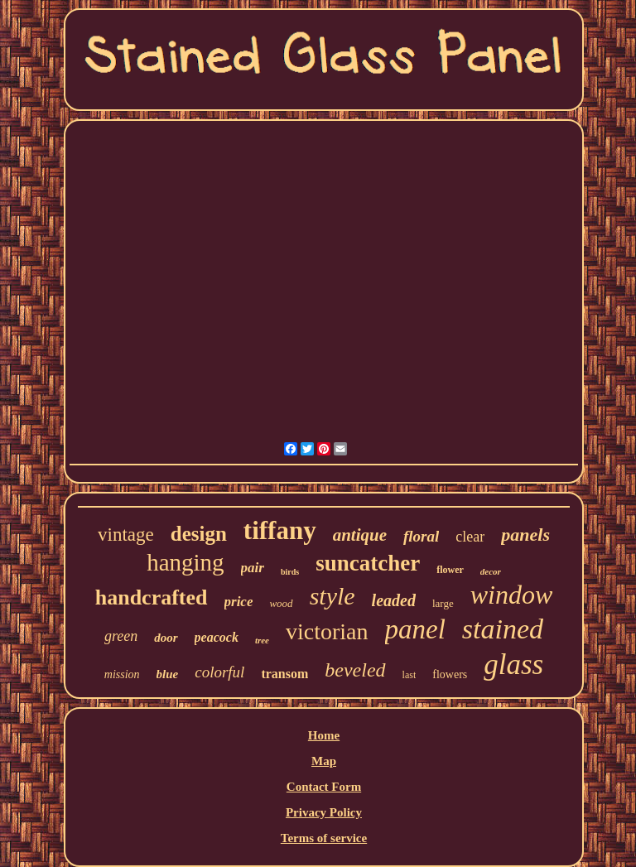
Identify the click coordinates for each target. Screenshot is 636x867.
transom (284, 674)
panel (415, 629)
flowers (449, 674)
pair (252, 568)
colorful (219, 672)
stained (502, 629)
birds (290, 571)
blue (168, 674)
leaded (394, 600)
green (120, 636)
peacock (216, 637)
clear (469, 536)
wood (280, 603)
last (409, 675)
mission (122, 674)
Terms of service (324, 838)
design (199, 534)
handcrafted (151, 597)
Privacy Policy (324, 812)
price (238, 601)
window (511, 594)
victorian (327, 631)
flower (450, 570)
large (443, 603)
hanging (185, 562)
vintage (126, 534)
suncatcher (368, 563)
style (332, 595)
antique (360, 535)
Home (324, 735)
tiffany (279, 530)
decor (490, 571)
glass (513, 664)
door (165, 637)
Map (323, 761)
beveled (355, 670)
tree (262, 640)
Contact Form (324, 786)
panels (525, 534)
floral (421, 536)
